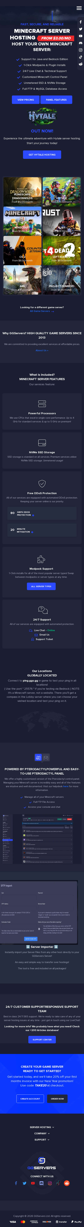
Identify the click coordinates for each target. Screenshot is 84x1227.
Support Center (42, 1039)
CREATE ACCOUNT (30, 1098)
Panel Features (56, 99)
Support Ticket (42, 639)
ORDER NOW (57, 1098)
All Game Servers (42, 311)
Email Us (42, 634)
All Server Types (41, 586)
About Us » (42, 350)
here (65, 786)
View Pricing (26, 99)
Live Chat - (42, 630)
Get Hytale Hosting (42, 154)
